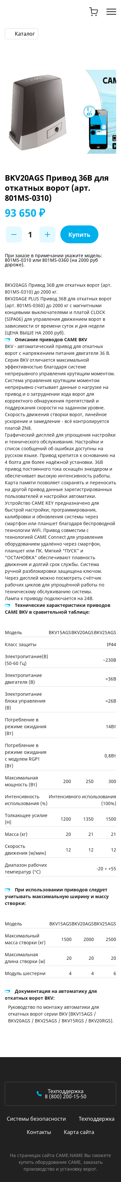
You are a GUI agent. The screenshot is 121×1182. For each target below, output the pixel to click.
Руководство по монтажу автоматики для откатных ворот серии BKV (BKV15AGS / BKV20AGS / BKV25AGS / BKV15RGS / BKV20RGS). (61, 1014)
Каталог (25, 33)
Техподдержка (97, 1118)
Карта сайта (79, 1132)
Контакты (39, 1132)
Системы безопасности (36, 1118)
